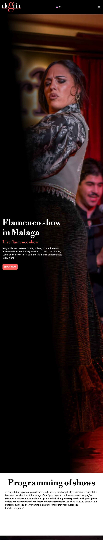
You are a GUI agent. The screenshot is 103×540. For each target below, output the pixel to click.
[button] (99, 7)
